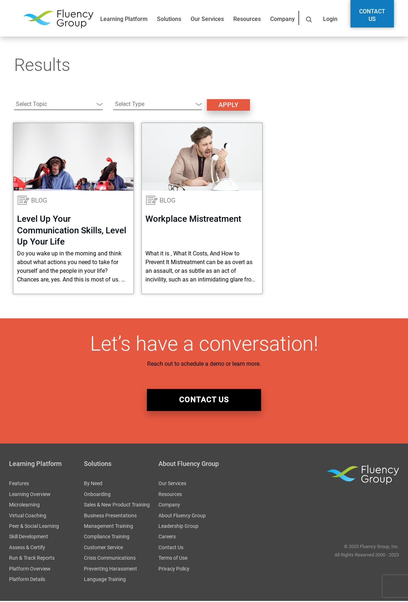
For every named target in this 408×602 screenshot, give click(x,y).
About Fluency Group (182, 516)
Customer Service (103, 548)
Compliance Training (106, 537)
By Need (93, 484)
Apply (228, 105)
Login (330, 19)
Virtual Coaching (27, 516)
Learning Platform (124, 19)
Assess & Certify (27, 548)
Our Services (207, 19)
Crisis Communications (110, 559)
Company (282, 19)
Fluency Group (58, 19)
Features (19, 484)
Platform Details (27, 580)
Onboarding (97, 495)
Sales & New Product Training (117, 506)
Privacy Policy (174, 569)
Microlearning (24, 506)
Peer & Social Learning (34, 527)
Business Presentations (110, 516)
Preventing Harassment (110, 569)
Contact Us (372, 15)
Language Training (105, 580)
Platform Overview (30, 569)
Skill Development (28, 537)
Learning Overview (30, 495)
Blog (39, 200)
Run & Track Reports (32, 559)
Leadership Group (178, 527)
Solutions (169, 19)
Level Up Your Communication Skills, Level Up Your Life (71, 230)
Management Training (108, 527)
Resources (247, 19)
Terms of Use (172, 559)
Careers (167, 537)
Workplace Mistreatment (193, 219)
